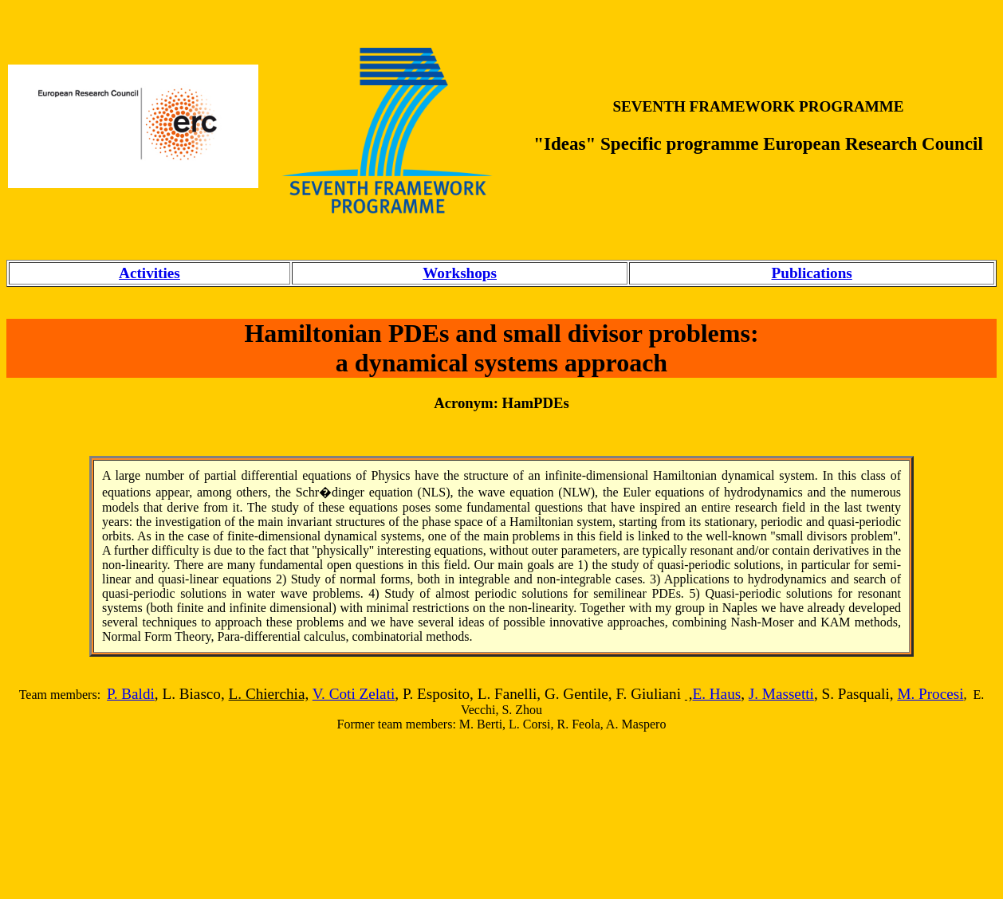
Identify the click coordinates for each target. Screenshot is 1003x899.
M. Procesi (930, 693)
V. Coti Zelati (354, 693)
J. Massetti (781, 693)
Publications (812, 273)
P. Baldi (131, 693)
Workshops (460, 273)
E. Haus (716, 693)
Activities (149, 273)
